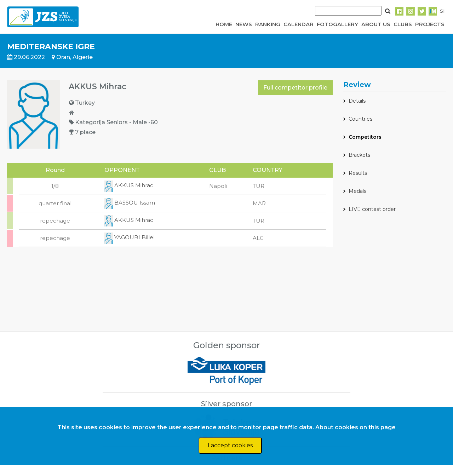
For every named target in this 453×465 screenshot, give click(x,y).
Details (357, 101)
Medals (357, 191)
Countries (360, 119)
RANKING (267, 24)
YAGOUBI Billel (129, 237)
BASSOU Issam (129, 202)
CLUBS (403, 24)
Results (358, 173)
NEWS (243, 24)
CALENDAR (298, 24)
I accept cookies (230, 445)
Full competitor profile (295, 87)
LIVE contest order (372, 209)
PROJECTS (430, 24)
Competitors (365, 137)
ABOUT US (375, 24)
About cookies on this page (355, 427)
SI (442, 11)
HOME (224, 24)
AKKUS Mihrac (128, 185)
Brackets (359, 155)
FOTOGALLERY (337, 24)
